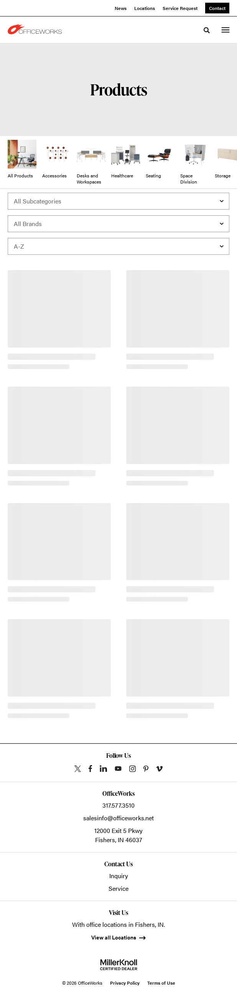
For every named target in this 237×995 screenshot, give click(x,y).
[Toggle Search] (207, 30)
